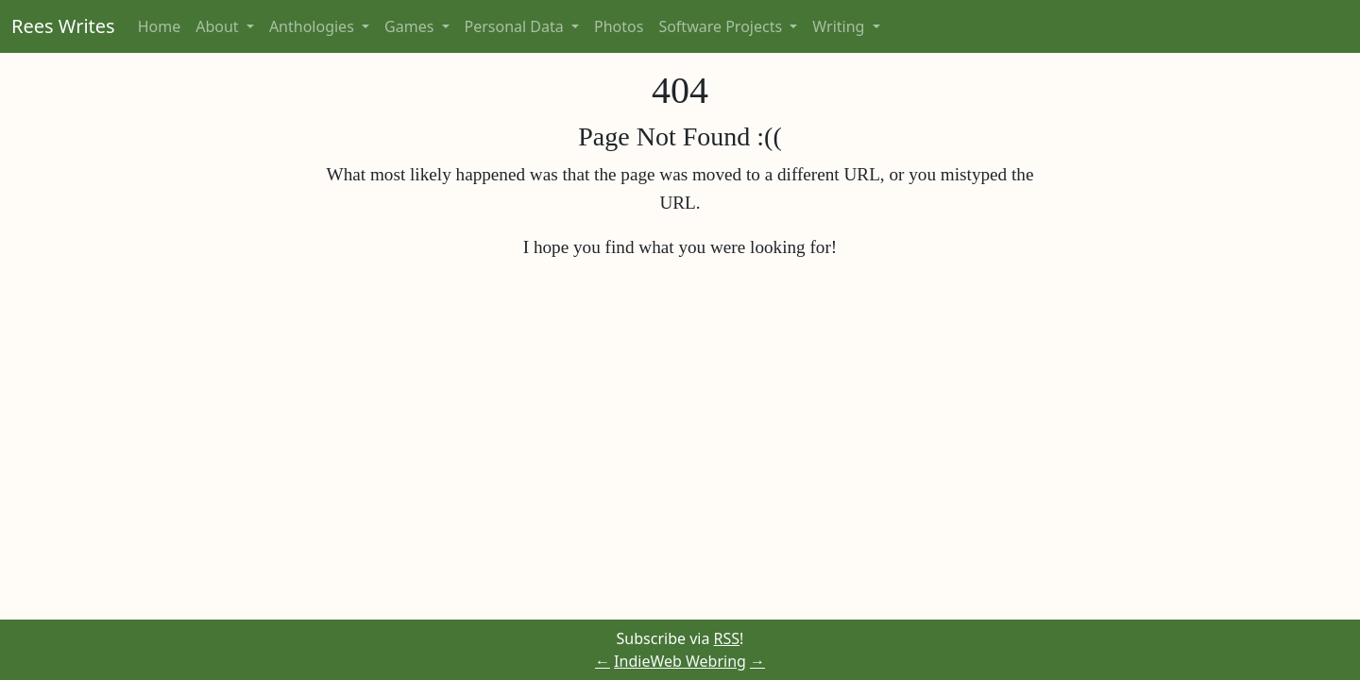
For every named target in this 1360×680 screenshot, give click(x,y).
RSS (727, 638)
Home (159, 26)
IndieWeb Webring (680, 661)
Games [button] (410, 26)
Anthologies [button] (313, 26)
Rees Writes (63, 26)
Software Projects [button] (722, 26)
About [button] (219, 26)
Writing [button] (840, 26)
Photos (618, 26)
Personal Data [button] (516, 26)
